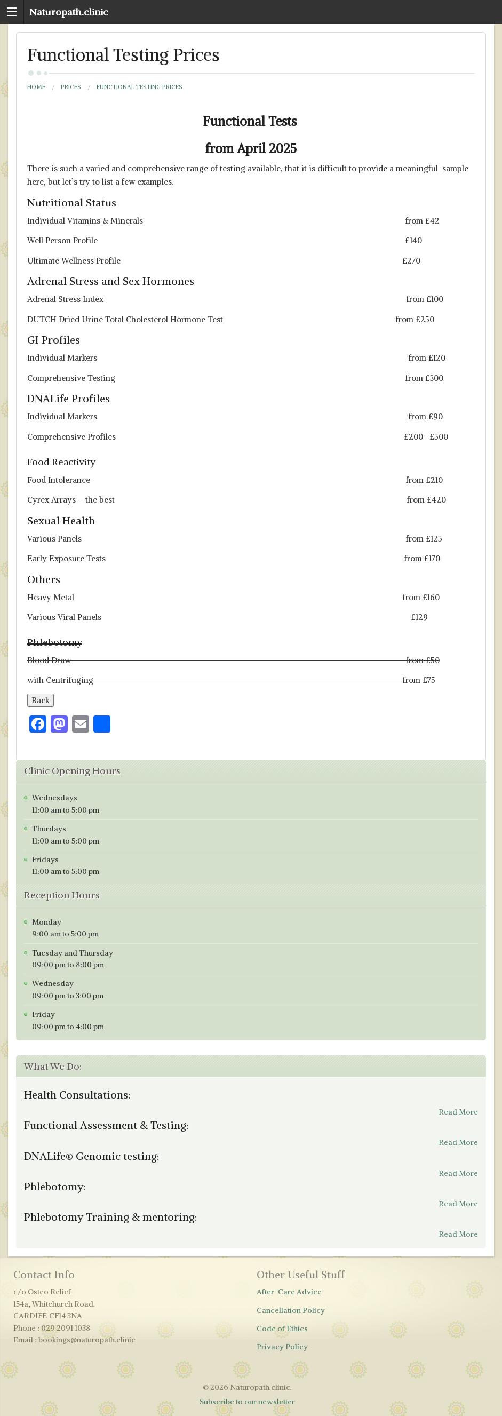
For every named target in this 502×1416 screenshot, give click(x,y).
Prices (71, 87)
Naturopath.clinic (68, 12)
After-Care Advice (289, 1291)
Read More (458, 1112)
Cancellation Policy (291, 1310)
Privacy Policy (282, 1346)
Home (36, 87)
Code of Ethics (282, 1328)
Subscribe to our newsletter (247, 1401)
